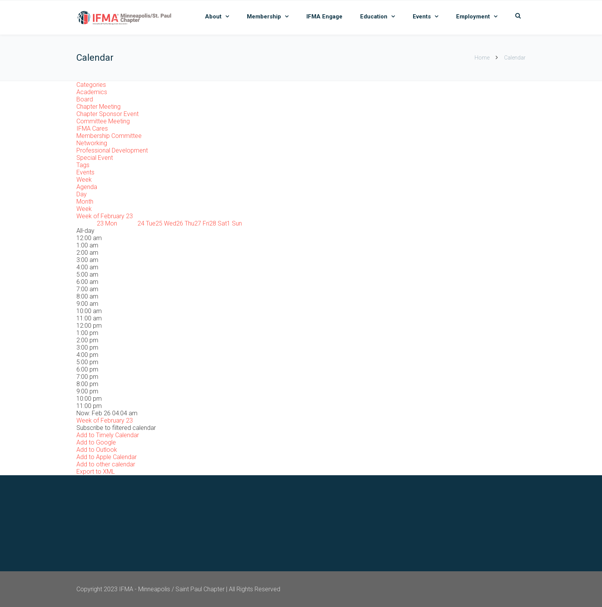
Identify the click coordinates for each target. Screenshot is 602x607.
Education (373, 16)
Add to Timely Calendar (107, 435)
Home (482, 58)
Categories (91, 84)
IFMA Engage (324, 16)
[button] (116, 427)
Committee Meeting (103, 121)
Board (84, 99)
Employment (473, 16)
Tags (82, 165)
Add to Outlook (96, 449)
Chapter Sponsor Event (107, 114)
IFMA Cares (92, 128)
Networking (91, 143)
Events (422, 16)
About (213, 16)
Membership (264, 16)
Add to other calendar (105, 464)
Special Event (94, 157)
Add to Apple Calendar (106, 457)
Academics (91, 92)
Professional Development (112, 150)
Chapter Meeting (98, 106)
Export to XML (95, 471)
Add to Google (96, 442)
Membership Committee (109, 135)
